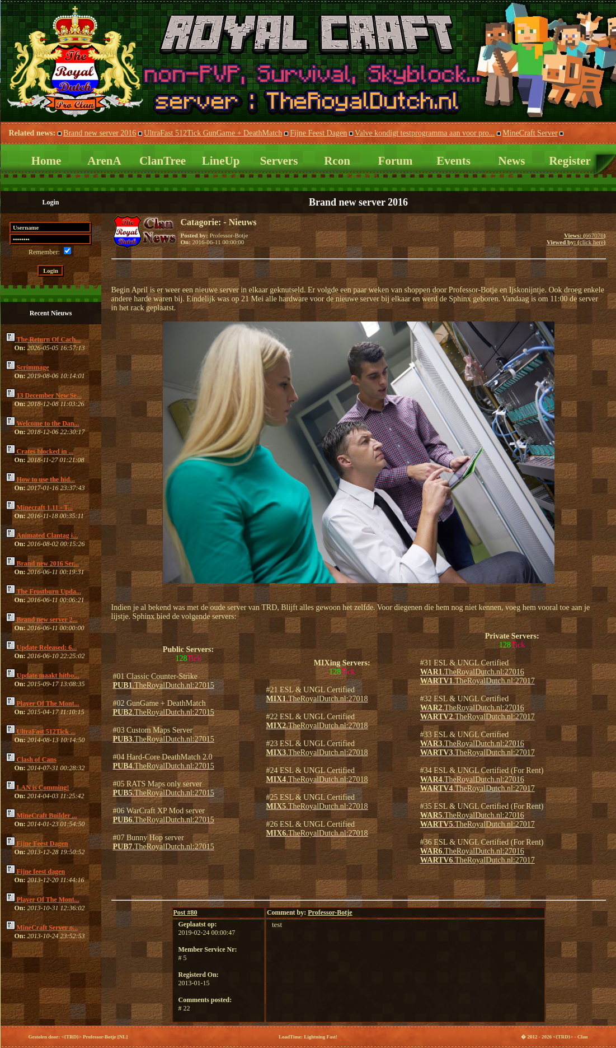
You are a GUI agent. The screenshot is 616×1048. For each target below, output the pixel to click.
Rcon (337, 160)
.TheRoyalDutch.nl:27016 (472, 672)
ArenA (104, 160)
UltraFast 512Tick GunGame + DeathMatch (213, 133)
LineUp (221, 160)
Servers (279, 160)
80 (185, 912)
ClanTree (162, 160)
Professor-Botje (330, 912)
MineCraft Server (529, 133)
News (512, 160)
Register (570, 160)
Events (453, 160)
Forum (395, 160)
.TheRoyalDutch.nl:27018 (317, 699)
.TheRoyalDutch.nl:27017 (477, 681)
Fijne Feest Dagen (318, 133)
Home (46, 160)
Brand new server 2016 (99, 133)
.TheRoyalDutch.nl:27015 (163, 685)
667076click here (576, 238)
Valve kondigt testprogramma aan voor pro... (425, 133)
